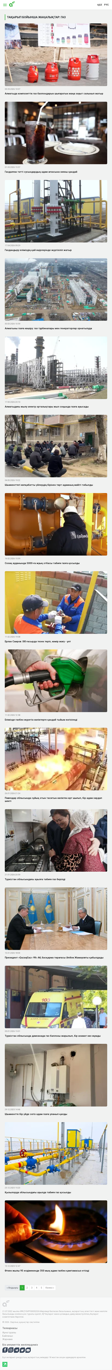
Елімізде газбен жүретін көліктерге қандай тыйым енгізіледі (41, 719)
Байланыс (7, 1336)
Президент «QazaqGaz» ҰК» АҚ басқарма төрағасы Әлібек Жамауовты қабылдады (54, 957)
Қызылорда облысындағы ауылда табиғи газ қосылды (38, 1192)
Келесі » (50, 1287)
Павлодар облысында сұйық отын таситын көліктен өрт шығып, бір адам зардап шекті (53, 800)
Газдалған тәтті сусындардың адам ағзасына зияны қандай (41, 171)
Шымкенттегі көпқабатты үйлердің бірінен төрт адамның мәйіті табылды (49, 485)
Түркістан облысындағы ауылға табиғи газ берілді (35, 879)
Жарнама (7, 1339)
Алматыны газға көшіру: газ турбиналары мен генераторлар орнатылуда (48, 328)
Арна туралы (9, 1332)
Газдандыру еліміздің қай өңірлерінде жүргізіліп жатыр (38, 250)
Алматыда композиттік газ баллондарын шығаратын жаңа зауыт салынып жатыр (54, 93)
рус (106, 5)
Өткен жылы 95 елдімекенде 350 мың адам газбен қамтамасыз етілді (47, 1270)
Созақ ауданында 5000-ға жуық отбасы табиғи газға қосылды (42, 563)
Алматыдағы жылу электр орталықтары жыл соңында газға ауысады (47, 406)
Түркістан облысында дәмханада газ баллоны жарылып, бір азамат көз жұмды (53, 1035)
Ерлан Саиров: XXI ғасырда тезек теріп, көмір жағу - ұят (38, 641)
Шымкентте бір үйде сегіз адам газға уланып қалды (36, 1114)
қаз (99, 5)
